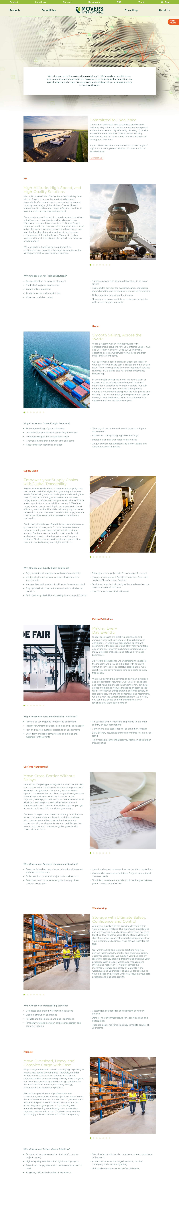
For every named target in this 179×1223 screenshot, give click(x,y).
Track (141, 2)
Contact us (96, 159)
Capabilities (49, 10)
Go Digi (165, 2)
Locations (40, 2)
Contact (13, 2)
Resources (94, 2)
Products (14, 10)
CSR (119, 2)
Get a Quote (173, 22)
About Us (164, 10)
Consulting (131, 10)
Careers (67, 2)
